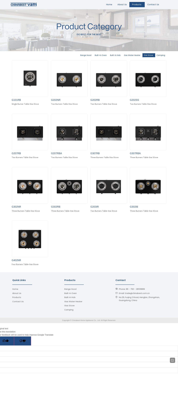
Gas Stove (149, 55)
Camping (161, 55)
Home (109, 4)
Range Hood (86, 55)
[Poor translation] (22, 340)
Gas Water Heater (132, 55)
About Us (122, 4)
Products (137, 4)
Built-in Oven (101, 55)
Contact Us (153, 4)
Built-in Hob (115, 55)
